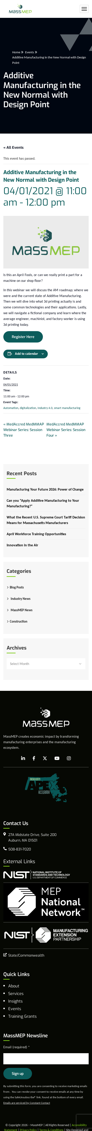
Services (16, 993)
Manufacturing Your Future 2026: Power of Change (45, 489)
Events (29, 52)
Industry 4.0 (45, 408)
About (13, 986)
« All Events (13, 147)
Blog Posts (17, 587)
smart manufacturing (67, 408)
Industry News (20, 599)
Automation (10, 408)
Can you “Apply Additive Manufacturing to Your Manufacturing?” (43, 503)
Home (16, 52)
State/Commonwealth (26, 955)
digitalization (28, 408)
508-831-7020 (19, 849)
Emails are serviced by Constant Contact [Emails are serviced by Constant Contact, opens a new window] (26, 1102)
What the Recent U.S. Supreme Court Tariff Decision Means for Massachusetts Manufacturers (46, 520)
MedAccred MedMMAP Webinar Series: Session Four (65, 430)
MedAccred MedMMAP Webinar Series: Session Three (23, 430)
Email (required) (16, 1047)
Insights (15, 1001)
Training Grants (22, 1016)
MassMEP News (21, 610)
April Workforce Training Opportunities (36, 534)
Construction (18, 621)
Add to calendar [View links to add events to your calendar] (26, 354)
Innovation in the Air (22, 545)
